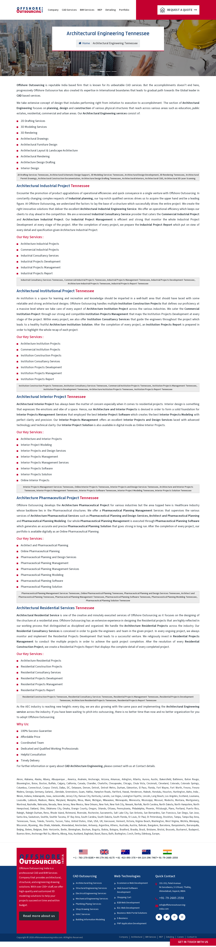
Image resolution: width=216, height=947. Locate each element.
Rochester (93, 813)
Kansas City (84, 796)
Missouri (158, 800)
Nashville (31, 804)
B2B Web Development (128, 902)
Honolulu (156, 792)
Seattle (44, 817)
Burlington (120, 833)
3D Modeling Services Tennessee (107, 175)
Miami (87, 800)
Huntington (179, 792)
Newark (129, 804)
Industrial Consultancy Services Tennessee (42, 280)
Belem (28, 829)
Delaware (76, 787)
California (71, 783)
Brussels (170, 829)
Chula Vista (139, 783)
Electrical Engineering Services (91, 893)
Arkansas (115, 779)
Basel (97, 833)
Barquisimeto (178, 825)
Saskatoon (33, 817)
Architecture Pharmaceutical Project (58, 498)
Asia (70, 833)
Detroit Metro (108, 787)
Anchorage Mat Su (41, 833)
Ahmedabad (68, 825)
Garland (49, 792)
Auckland (78, 833)
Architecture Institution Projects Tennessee (111, 389)
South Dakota (105, 817)
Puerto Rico (192, 808)
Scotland (183, 796)
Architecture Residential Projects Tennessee (94, 700)
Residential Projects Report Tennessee (137, 700)
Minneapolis (121, 800)
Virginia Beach (142, 821)
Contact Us (192, 937)
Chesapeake (115, 783)
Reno (46, 813)
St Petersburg (154, 817)
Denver (86, 787)
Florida (151, 787)
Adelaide (55, 825)
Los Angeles (171, 796)
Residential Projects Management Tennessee (136, 697)
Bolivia (104, 829)
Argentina (104, 825)
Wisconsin (22, 825)
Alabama (28, 779)
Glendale (59, 792)
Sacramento (106, 813)
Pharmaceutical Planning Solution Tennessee (108, 600)
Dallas (62, 787)
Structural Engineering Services (91, 888)
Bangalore (153, 825)
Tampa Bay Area (190, 817)
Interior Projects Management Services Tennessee (48, 487)
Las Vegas (116, 796)
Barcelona (165, 825)
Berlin (64, 829)
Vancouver (109, 821)
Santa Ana (22, 817)
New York (103, 804)
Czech (130, 833)
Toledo (40, 821)
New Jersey (63, 804)
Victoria (130, 821)
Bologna (114, 829)
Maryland (60, 800)
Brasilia (134, 829)
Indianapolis (39, 796)
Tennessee (22, 821)
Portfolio (124, 10)
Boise (35, 783)
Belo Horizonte (51, 829)
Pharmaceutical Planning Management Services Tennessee (50, 593)
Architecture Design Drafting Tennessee (101, 178)
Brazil (142, 829)
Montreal (21, 804)
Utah (89, 821)
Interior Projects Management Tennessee (57, 490)
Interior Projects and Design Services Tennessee (134, 487)
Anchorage (93, 779)
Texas (32, 821)
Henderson (136, 792)
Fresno (187, 787)
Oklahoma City (53, 808)
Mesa (80, 800)
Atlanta (136, 779)
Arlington (126, 779)
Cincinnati (152, 783)
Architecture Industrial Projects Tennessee (89, 283)
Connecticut (34, 787)
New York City (117, 804)
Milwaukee (108, 800)
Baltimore (178, 779)
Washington (158, 821)
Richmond (70, 813)
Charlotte (102, 783)
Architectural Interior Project (51, 397)
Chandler (91, 783)
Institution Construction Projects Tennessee (41, 385)
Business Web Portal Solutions (132, 913)
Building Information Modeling (90, 919)
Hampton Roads (102, 792)
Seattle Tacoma (58, 817)
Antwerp (92, 825)
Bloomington (23, 783)
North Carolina (150, 804)
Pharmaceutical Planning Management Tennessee (79, 597)
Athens (114, 825)
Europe (155, 833)
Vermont (120, 821)
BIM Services (87, 10)
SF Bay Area (73, 817)
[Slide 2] (108, 71)
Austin (154, 779)
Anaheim (82, 779)
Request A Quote (182, 10)
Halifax (89, 792)
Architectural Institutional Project (55, 291)
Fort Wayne (162, 787)
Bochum (86, 829)
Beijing (20, 829)
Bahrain (142, 825)
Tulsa (67, 821)
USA (96, 821)
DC (68, 787)
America (72, 779)
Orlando (102, 808)
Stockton (168, 817)
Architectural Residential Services (55, 608)
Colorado (174, 783)
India (195, 792)
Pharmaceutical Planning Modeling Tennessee (174, 597)
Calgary (61, 783)
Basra (104, 833)
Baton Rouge (192, 779)
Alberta (55, 833)
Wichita (184, 821)
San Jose (194, 813)
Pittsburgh (161, 808)
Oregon (92, 808)
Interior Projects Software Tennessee (97, 490)
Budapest (194, 829)
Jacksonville (58, 796)
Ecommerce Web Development (132, 883)
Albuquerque (58, 779)
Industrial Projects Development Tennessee (172, 280)
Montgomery (192, 800)
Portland (180, 808)
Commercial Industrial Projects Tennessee (85, 280)
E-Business (122, 918)
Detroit (95, 787)
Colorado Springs (190, 783)
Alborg (63, 833)
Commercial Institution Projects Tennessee (129, 385)
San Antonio (136, 813)
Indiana (28, 796)
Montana (179, 800)
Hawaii (125, 792)
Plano (171, 808)
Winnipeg (194, 821)
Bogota (96, 829)
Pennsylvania (123, 808)
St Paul (141, 817)
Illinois (20, 796)
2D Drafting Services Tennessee (33, 175)
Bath (111, 833)
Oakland (34, 808)
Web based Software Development (127, 890)
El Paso (142, 787)
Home (84, 43)
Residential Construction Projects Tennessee (45, 697)
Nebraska (42, 804)
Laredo (106, 796)
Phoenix (150, 808)
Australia (123, 825)
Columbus (22, 787)
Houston (167, 792)
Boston (43, 783)
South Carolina (88, 817)
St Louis (132, 817)
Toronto (49, 821)
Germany (39, 792)
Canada (81, 783)
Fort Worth (176, 787)
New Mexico (77, 804)
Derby (137, 833)
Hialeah (147, 792)
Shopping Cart (124, 897)
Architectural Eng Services (89, 883)
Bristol (160, 829)
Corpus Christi (50, 787)
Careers (180, 937)
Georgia (29, 792)
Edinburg (146, 833)
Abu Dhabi (44, 825)
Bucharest (181, 829)
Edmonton (132, 787)
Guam (82, 792)
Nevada (52, 804)
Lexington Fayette (131, 796)
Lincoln (146, 796)
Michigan (96, 800)
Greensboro (71, 792)
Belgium (37, 829)
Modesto (169, 800)
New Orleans (91, 804)
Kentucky (96, 796)
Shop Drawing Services (87, 909)
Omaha (66, 808)
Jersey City (71, 796)
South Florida (120, 817)
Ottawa (111, 808)
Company (53, 10)
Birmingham (74, 829)
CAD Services (69, 10)
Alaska (38, 779)
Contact (141, 766)
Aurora (145, 779)
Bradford (124, 829)
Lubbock (32, 800)
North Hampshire (183, 804)
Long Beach (157, 796)
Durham (121, 787)
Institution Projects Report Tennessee (153, 389)
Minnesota (134, 800)
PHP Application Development (131, 923)
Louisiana (194, 796)
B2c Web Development (128, 908)
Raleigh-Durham (34, 813)
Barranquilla (193, 825)
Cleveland (163, 783)
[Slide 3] (114, 71)
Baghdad (88, 833)
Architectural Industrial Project (53, 186)
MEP (100, 10)
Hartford (116, 792)
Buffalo (52, 783)
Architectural (136, 937)
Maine (51, 800)
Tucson (59, 821)
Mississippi (146, 800)
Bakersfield (165, 779)
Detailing (110, 10)
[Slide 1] (102, 71)
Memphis (71, 800)
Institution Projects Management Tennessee (174, 385)
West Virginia (172, 821)
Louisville (21, 800)
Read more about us (39, 916)
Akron (20, 779)
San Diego (182, 813)
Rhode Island (57, 813)
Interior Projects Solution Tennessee (173, 490)
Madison (42, 800)
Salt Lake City (121, 813)
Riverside (82, 813)
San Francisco (168, 813)
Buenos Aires (23, 833)
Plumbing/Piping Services (88, 904)
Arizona (105, 779)
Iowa (48, 796)
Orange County (79, 808)
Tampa (177, 817)
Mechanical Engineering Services (92, 898)
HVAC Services (83, 914)
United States (78, 821)
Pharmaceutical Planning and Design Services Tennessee (152, 593)
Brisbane (151, 829)
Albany (46, 779)
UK (101, 821)
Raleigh (20, 813)
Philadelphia (138, 808)
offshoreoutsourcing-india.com (48, 937)
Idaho (189, 792)
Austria (133, 825)
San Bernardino (152, 813)
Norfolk (138, 804)
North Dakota (166, 804)
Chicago (127, 783)
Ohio (42, 808)
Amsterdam (81, 825)
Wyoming (33, 825)
